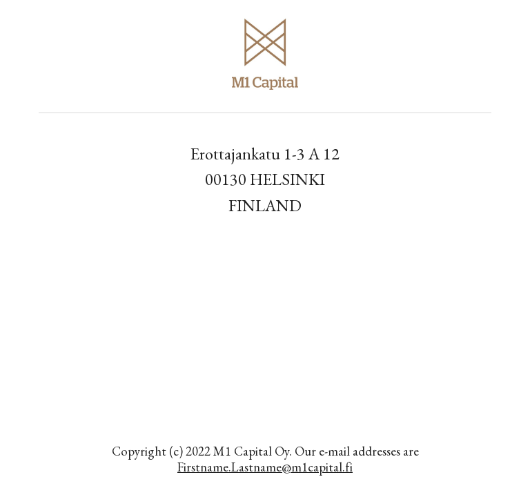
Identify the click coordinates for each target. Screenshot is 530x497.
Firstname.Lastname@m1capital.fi (265, 467)
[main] (265, 179)
